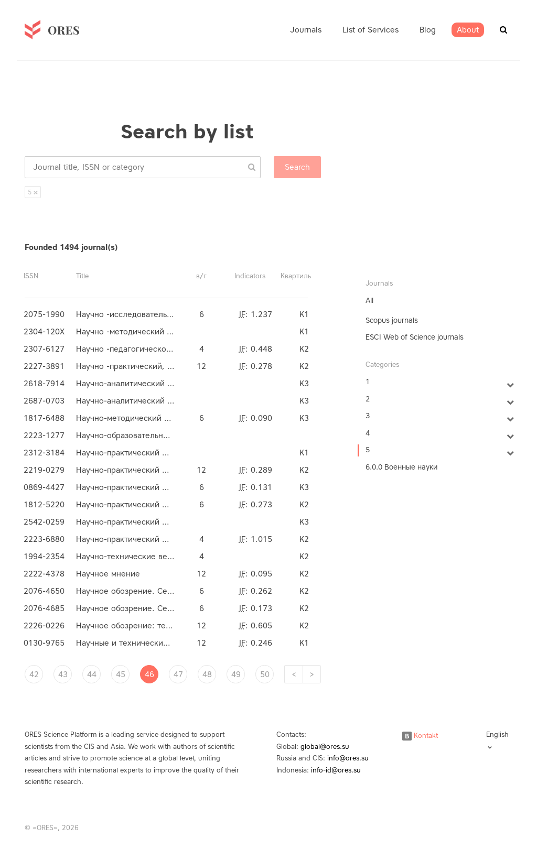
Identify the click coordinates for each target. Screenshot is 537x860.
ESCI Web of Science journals (415, 337)
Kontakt (420, 735)
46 (149, 674)
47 (178, 674)
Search (297, 167)
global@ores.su (324, 746)
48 (207, 674)
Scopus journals (392, 320)
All (369, 300)
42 (34, 674)
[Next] (312, 674)
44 (91, 674)
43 (63, 674)
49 (236, 674)
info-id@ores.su (336, 770)
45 (120, 674)
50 (265, 674)
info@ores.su (348, 758)
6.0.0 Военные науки (401, 467)
